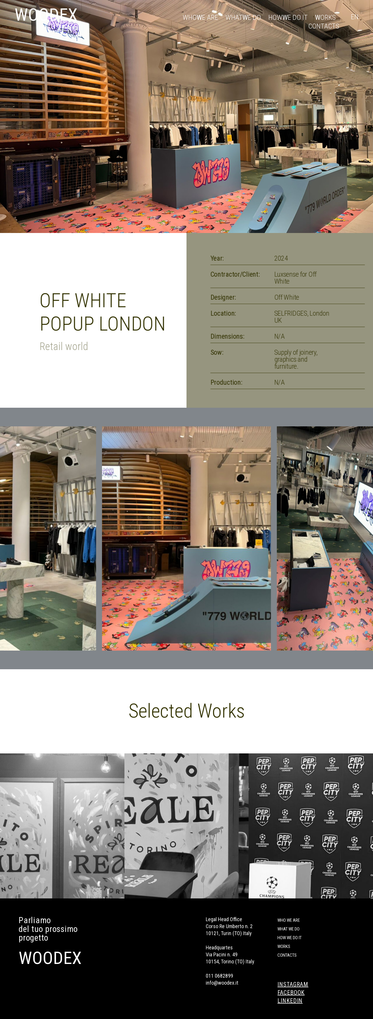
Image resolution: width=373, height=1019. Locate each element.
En (354, 17)
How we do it (289, 937)
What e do (243, 17)
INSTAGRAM (292, 984)
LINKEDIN (289, 1000)
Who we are (288, 920)
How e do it (288, 17)
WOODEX (46, 14)
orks (325, 17)
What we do (288, 929)
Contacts (323, 26)
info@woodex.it (222, 983)
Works (283, 946)
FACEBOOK (291, 992)
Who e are (200, 17)
